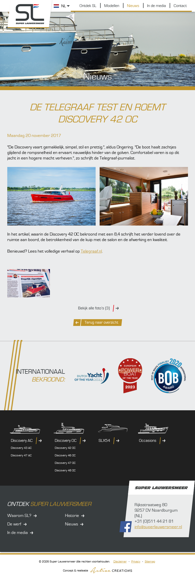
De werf (14, 524)
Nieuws (133, 6)
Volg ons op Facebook (125, 526)
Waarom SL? (19, 515)
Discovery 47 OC (65, 463)
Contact (180, 6)
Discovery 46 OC (65, 455)
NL (63, 6)
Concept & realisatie (97, 570)
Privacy (135, 561)
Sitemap (150, 561)
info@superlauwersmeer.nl (158, 526)
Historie (72, 515)
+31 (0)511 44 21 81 (154, 521)
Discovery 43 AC (21, 448)
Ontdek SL (88, 6)
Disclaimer (120, 561)
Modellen (111, 6)
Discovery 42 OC (65, 448)
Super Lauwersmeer (29, 14)
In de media (156, 6)
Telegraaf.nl (91, 251)
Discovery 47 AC (21, 455)
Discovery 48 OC (65, 470)
